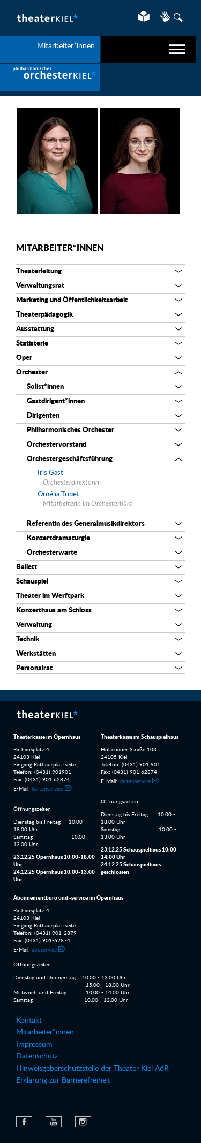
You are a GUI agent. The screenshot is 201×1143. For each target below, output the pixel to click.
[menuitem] (50, 77)
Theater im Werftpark (50, 596)
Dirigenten (43, 415)
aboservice (44, 950)
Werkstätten (36, 653)
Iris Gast (50, 473)
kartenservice (47, 789)
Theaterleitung (39, 271)
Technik (27, 639)
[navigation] (148, 49)
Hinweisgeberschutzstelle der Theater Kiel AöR (92, 1068)
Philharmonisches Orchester (70, 430)
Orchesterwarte (52, 552)
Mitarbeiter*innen (59, 248)
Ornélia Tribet (58, 494)
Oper (24, 358)
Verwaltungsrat (40, 285)
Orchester (32, 372)
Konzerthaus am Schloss (54, 610)
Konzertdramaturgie (58, 538)
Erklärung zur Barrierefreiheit (63, 1080)
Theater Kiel (47, 18)
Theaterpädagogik (44, 314)
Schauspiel (32, 581)
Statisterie (32, 343)
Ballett (26, 567)
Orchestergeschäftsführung (70, 459)
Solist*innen (45, 386)
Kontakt (29, 1020)
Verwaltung (34, 625)
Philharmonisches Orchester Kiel (50, 77)
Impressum (34, 1044)
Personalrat (34, 668)
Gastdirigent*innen (56, 401)
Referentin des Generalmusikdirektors (86, 523)
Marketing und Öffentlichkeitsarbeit (72, 300)
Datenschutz (37, 1056)
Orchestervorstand (56, 444)
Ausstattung (35, 329)
